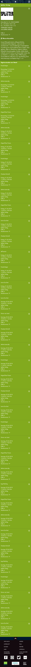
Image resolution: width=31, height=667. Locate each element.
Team (20, 644)
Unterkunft (7, 644)
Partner (21, 646)
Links (5, 649)
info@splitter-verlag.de (6, 27)
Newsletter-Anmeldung (7, 652)
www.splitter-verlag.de (6, 29)
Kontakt (6, 646)
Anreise (21, 641)
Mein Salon (7, 641)
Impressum (21, 649)
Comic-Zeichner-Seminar (23, 652)
